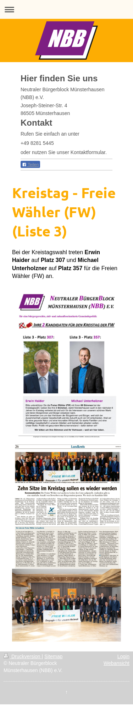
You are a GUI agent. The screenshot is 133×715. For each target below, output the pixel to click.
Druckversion (22, 656)
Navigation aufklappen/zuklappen (66, 9)
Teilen (30, 164)
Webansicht (116, 663)
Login (123, 656)
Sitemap (53, 656)
